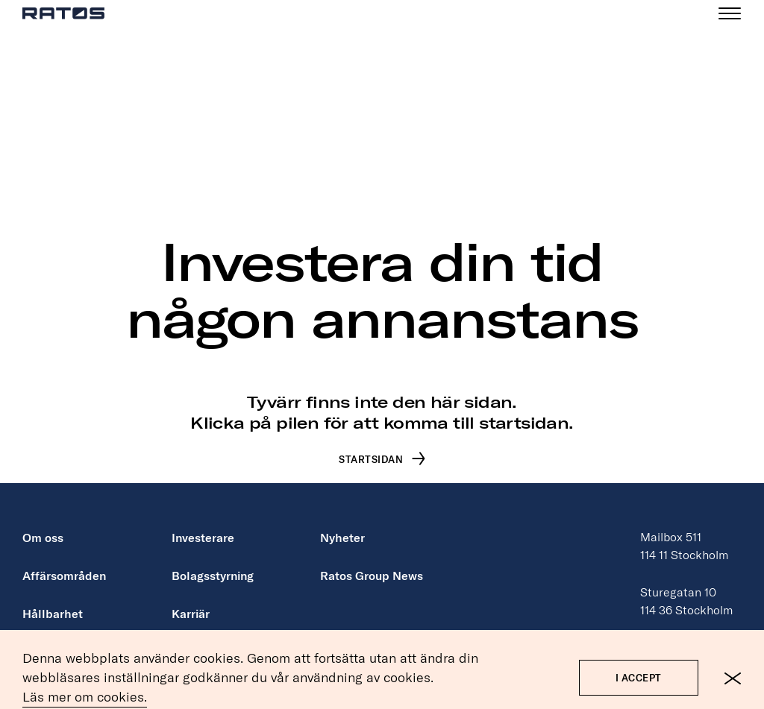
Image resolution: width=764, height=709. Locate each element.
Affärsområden (64, 560)
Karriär (191, 598)
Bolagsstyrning (213, 560)
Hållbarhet (52, 598)
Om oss (42, 522)
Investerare (203, 522)
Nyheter (342, 522)
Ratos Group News (371, 560)
